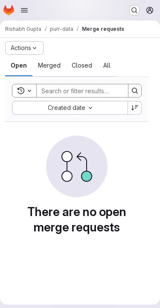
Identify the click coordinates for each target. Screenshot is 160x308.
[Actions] (24, 48)
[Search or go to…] (134, 10)
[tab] (18, 65)
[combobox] (70, 108)
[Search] (92, 91)
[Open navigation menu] (24, 10)
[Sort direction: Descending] (135, 108)
